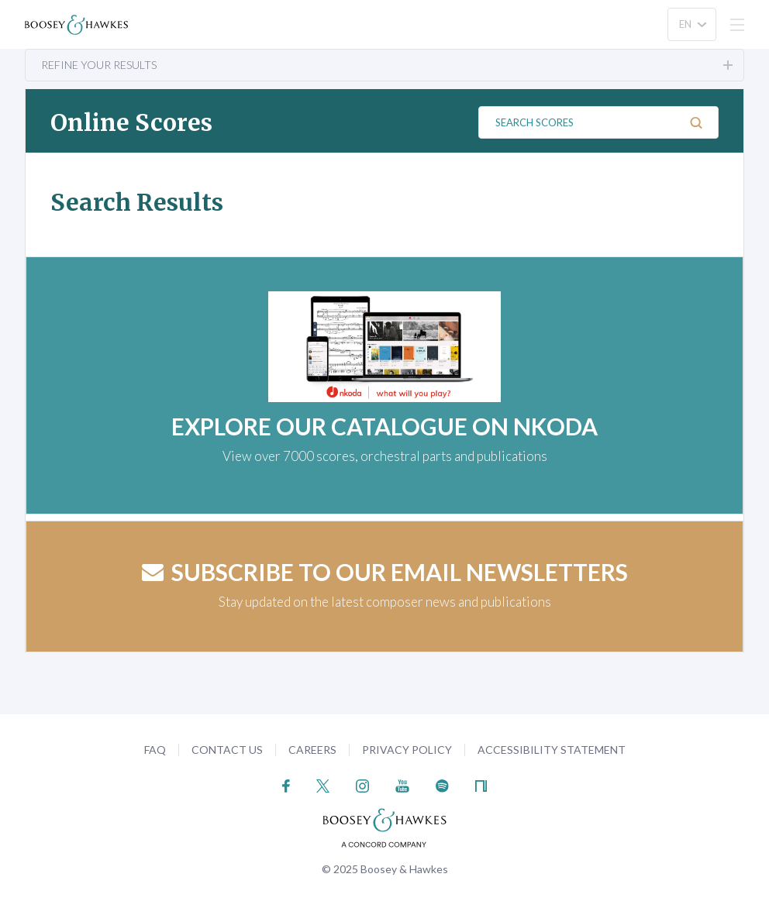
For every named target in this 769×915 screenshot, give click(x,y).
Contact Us (227, 749)
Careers (312, 749)
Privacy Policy (407, 749)
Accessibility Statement (552, 749)
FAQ (155, 749)
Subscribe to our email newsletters (385, 572)
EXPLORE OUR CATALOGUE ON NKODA (384, 426)
